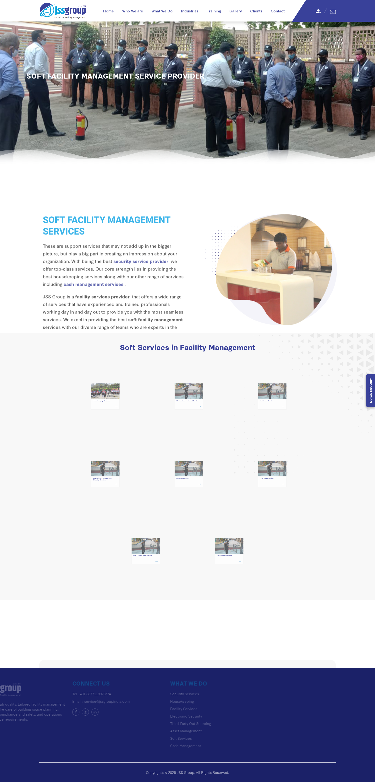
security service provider (140, 287)
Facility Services (162, 708)
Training (214, 10)
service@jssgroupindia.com (86, 701)
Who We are (132, 10)
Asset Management (165, 730)
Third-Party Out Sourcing (170, 723)
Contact (278, 10)
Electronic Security (165, 715)
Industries (190, 10)
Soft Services (160, 738)
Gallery (235, 10)
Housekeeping (161, 701)
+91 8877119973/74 (74, 693)
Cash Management (164, 745)
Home (108, 10)
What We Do (162, 10)
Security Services (163, 693)
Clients (256, 10)
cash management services (93, 310)
